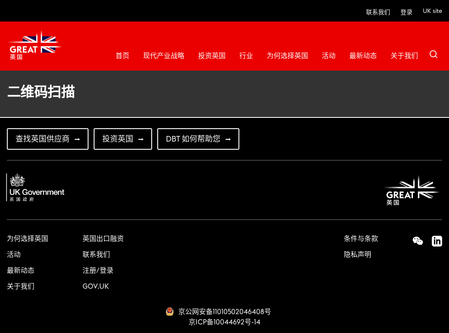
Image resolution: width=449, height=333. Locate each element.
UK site (432, 11)
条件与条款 (361, 238)
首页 (122, 55)
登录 (406, 12)
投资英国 (212, 55)
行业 (246, 55)
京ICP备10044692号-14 (224, 322)
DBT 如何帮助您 (193, 139)
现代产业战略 (163, 55)
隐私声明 (357, 254)
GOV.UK (95, 286)
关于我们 (404, 55)
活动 (329, 55)
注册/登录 (97, 270)
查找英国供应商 (42, 139)
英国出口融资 (103, 238)
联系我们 (378, 12)
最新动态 (363, 55)
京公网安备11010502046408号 (224, 311)
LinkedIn (432, 241)
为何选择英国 (287, 55)
